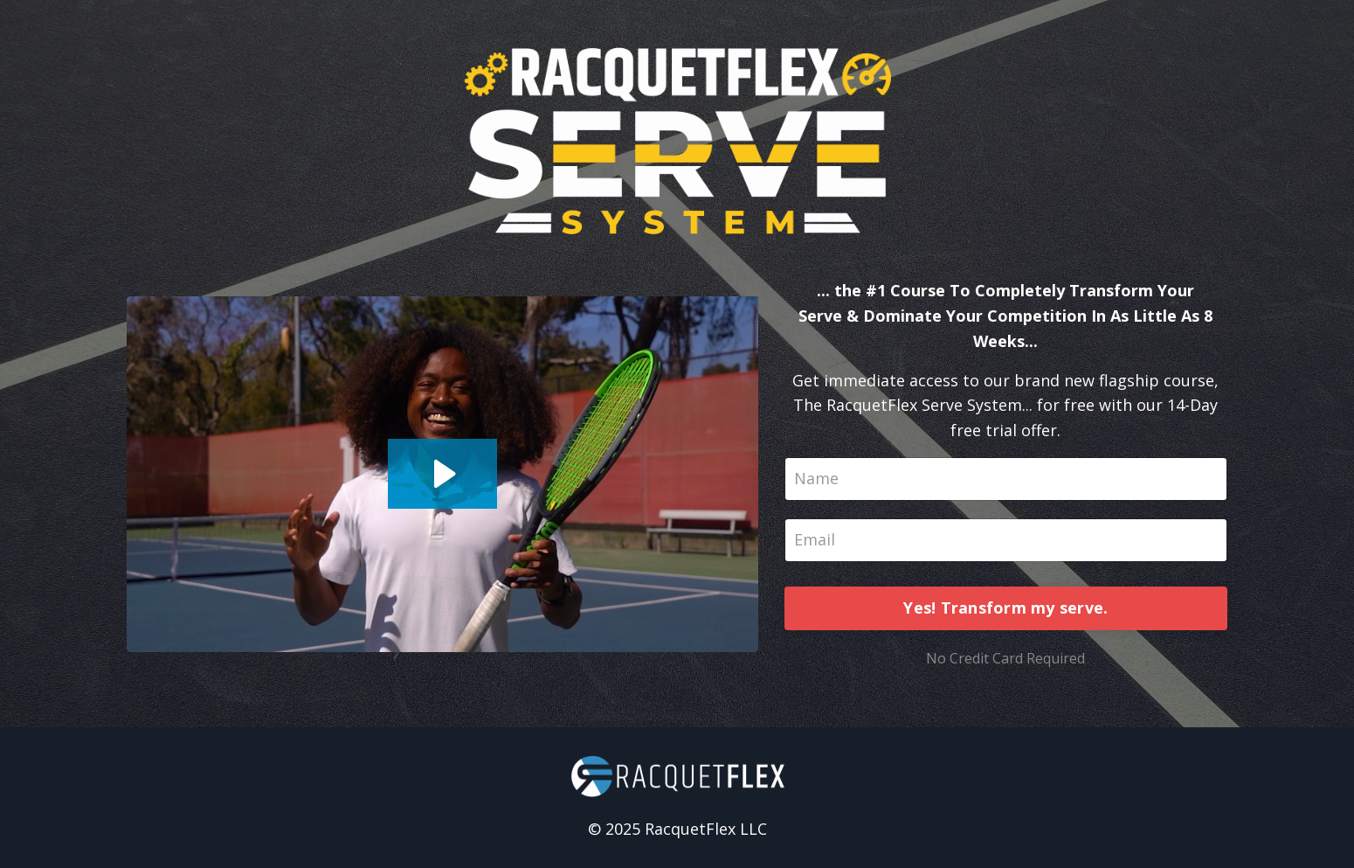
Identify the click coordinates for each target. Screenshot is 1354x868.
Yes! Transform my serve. (1005, 607)
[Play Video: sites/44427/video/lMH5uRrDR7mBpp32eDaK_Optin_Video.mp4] (442, 474)
